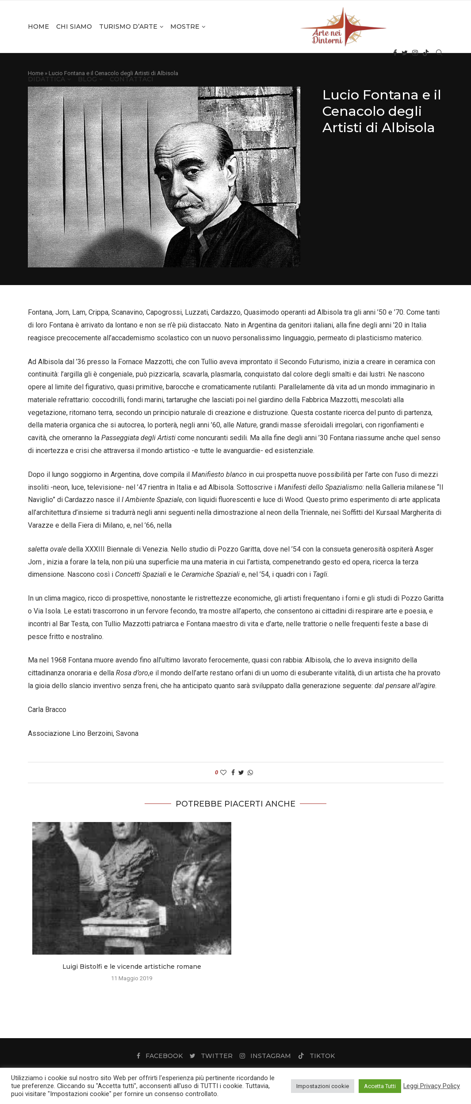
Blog (87, 79)
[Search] (439, 53)
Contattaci (131, 79)
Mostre (184, 26)
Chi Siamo (74, 26)
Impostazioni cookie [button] (322, 1086)
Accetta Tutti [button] (380, 1086)
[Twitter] (405, 53)
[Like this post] (223, 772)
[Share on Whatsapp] (250, 772)
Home (38, 26)
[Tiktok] (425, 53)
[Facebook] (395, 53)
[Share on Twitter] (241, 772)
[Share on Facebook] (233, 772)
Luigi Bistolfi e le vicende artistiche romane (131, 967)
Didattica (46, 79)
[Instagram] (415, 53)
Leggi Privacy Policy (431, 1086)
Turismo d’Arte (128, 26)
